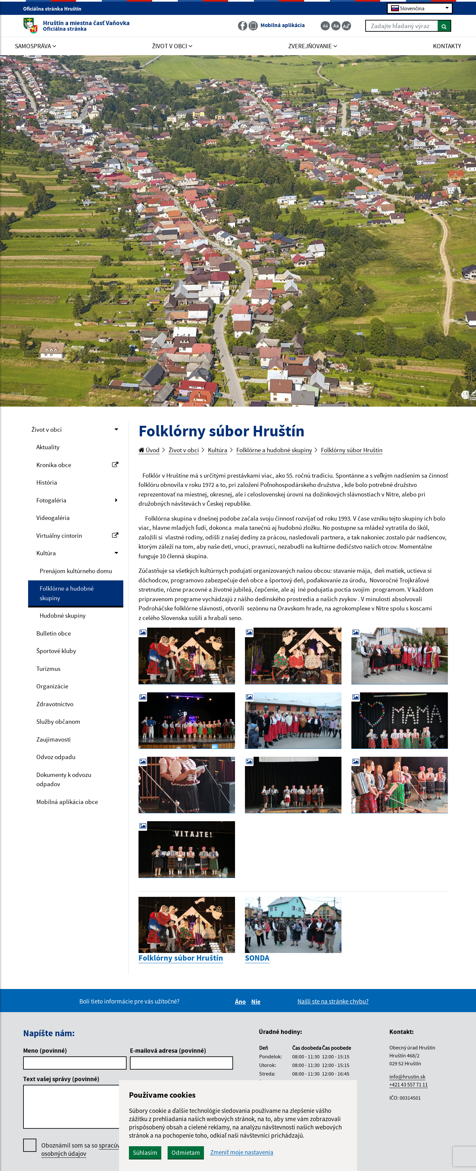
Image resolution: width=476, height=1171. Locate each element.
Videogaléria (53, 518)
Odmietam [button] (186, 1152)
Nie (256, 1002)
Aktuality (48, 447)
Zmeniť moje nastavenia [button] (241, 1152)
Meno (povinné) (45, 1050)
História (46, 482)
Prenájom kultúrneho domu (76, 571)
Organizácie (52, 686)
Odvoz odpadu (55, 757)
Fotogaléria (51, 500)
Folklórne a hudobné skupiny (67, 593)
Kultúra (46, 553)
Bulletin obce (53, 633)
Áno (241, 1002)
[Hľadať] (444, 26)
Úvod (149, 450)
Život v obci (46, 429)
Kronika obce (77, 465)
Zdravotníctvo (54, 704)
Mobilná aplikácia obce (67, 802)
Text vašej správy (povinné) (61, 1079)
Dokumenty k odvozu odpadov (63, 779)
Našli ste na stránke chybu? (333, 1001)
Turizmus (48, 669)
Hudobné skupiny (63, 615)
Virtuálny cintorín (77, 535)
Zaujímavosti (53, 739)
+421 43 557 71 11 (408, 1084)
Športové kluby (56, 651)
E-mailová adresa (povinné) (168, 1050)
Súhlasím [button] (145, 1152)
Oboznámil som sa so (87, 1149)
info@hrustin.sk (407, 1076)
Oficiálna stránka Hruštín (55, 8)
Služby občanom (58, 721)
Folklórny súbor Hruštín (351, 450)
